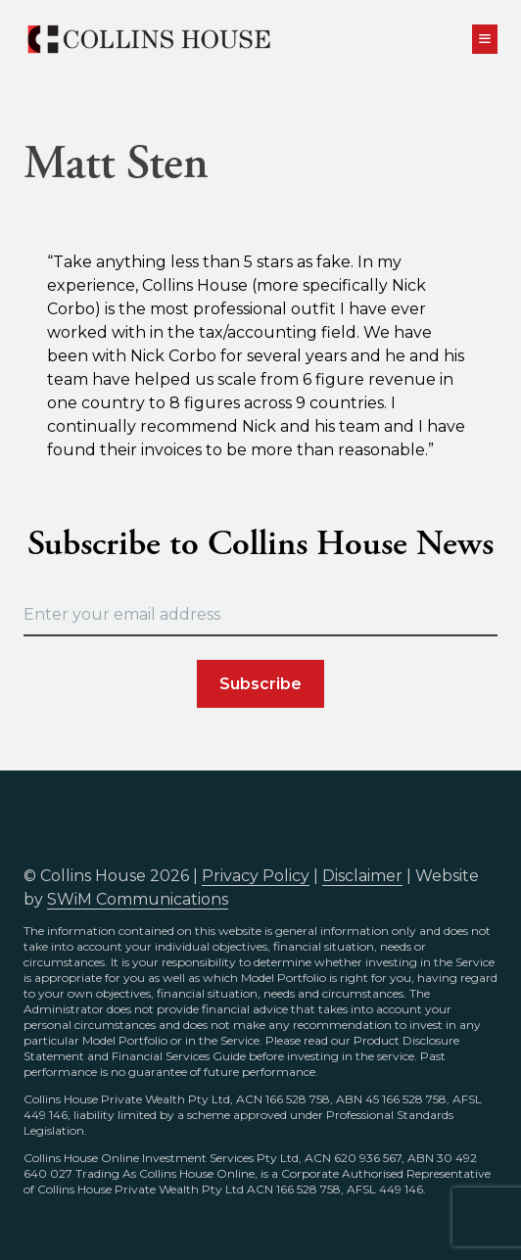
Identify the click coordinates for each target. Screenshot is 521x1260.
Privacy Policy (255, 875)
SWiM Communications (137, 899)
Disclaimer (362, 875)
